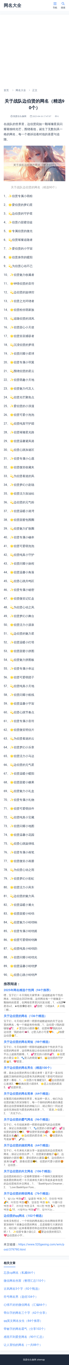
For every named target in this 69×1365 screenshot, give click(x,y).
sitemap (41, 1359)
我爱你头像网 (29, 1359)
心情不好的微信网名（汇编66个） (26, 1304)
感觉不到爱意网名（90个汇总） (24, 1337)
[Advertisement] (34, 50)
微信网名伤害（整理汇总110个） (25, 1280)
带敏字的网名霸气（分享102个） (25, 1329)
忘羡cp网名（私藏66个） (20, 1272)
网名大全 (21, 90)
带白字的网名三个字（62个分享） (26, 1313)
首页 (6, 90)
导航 (55, 5)
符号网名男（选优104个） (21, 1296)
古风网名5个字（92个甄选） (22, 1288)
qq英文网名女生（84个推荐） (23, 1321)
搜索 (63, 5)
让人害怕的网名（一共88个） (23, 1345)
